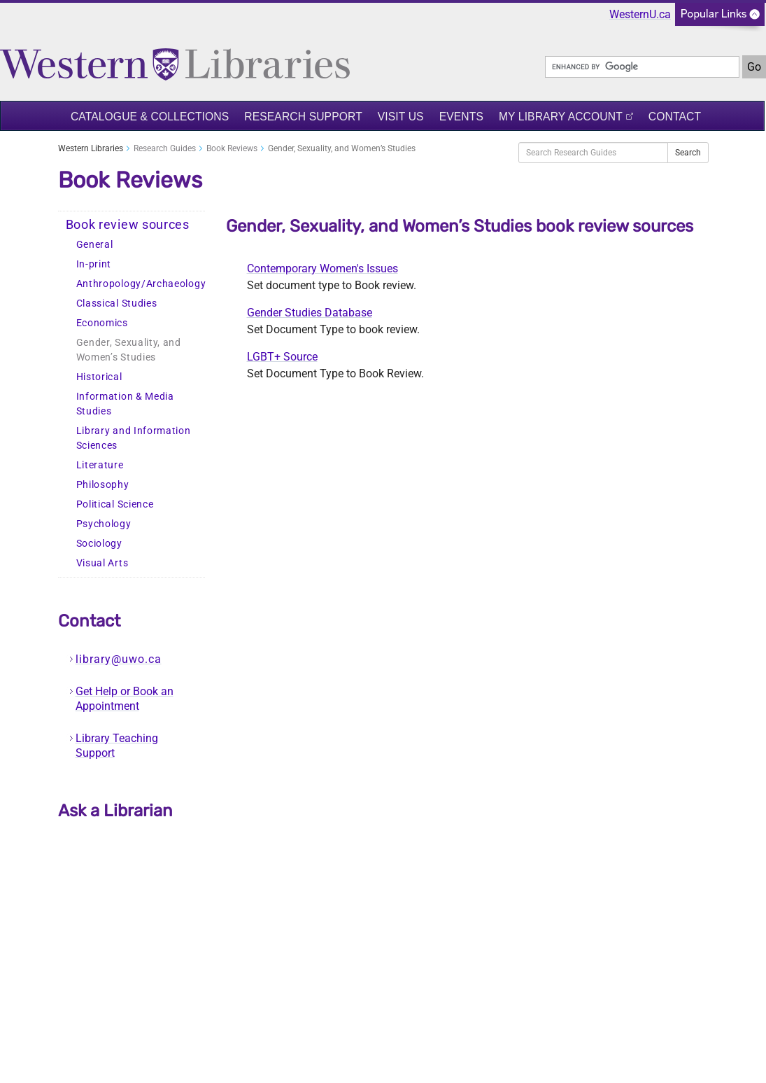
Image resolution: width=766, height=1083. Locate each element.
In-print (94, 264)
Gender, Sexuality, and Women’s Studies (128, 350)
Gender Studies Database (309, 312)
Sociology (99, 544)
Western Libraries (90, 148)
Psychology (104, 524)
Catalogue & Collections (150, 117)
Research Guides (165, 148)
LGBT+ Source (282, 356)
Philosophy (102, 485)
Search (688, 153)
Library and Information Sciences (133, 438)
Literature (100, 465)
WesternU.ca (640, 14)
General (94, 245)
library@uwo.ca (119, 659)
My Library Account (561, 117)
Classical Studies (116, 303)
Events (461, 117)
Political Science (115, 504)
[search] (642, 67)
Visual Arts (102, 563)
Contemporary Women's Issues (322, 268)
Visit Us (401, 117)
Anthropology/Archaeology (140, 284)
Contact (674, 117)
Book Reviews (231, 148)
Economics (102, 323)
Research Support (303, 117)
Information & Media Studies (125, 404)
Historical (99, 377)
